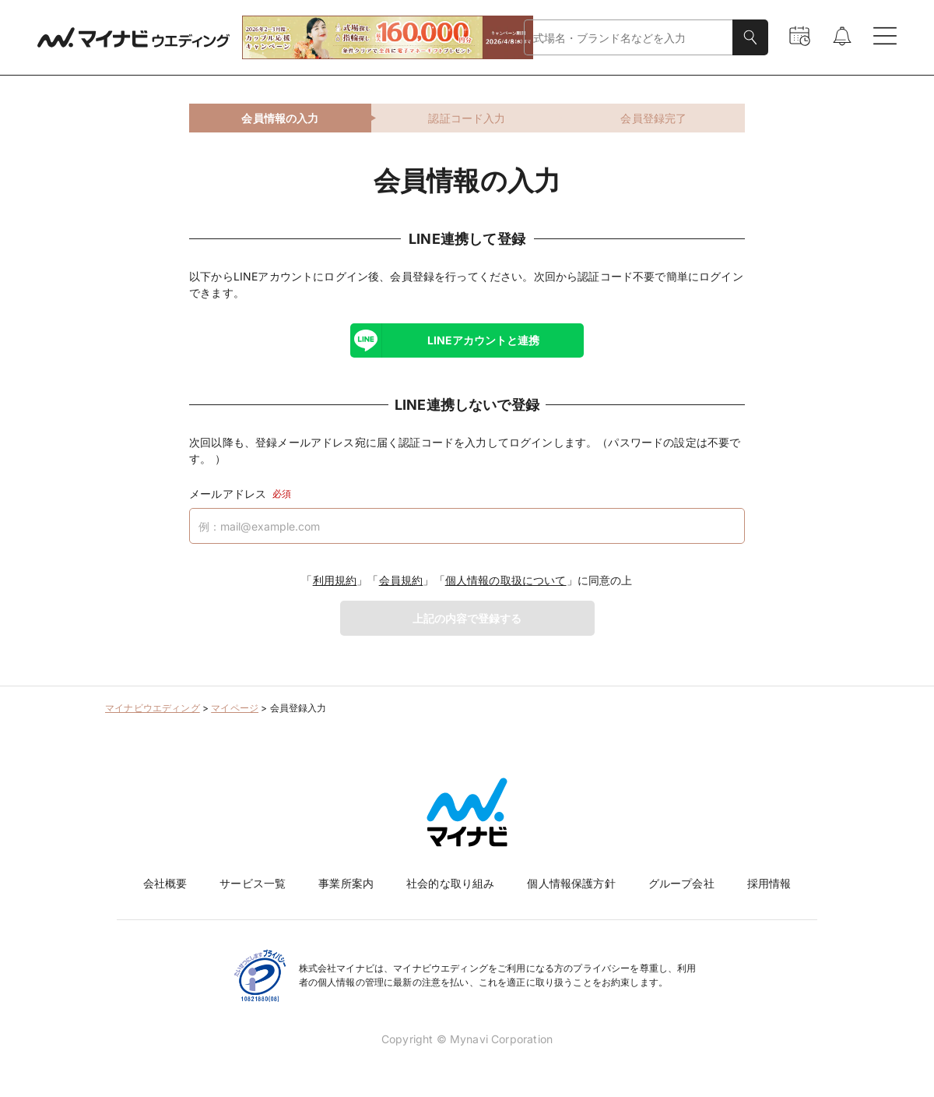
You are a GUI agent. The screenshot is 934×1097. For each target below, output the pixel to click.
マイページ (234, 708)
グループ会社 (681, 883)
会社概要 (165, 883)
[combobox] (628, 38)
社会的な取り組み (450, 883)
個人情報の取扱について (506, 580)
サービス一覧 (252, 883)
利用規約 (335, 580)
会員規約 (401, 580)
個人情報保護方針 (571, 883)
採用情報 (769, 883)
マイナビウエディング (152, 708)
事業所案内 (346, 883)
